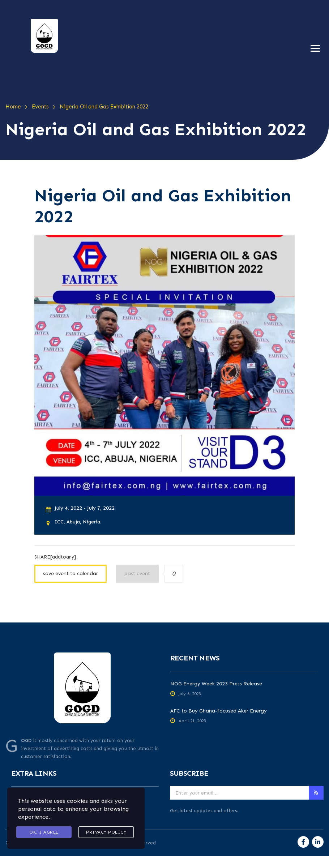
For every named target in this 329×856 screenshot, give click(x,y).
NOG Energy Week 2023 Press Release (216, 684)
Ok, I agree (44, 832)
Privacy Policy (106, 832)
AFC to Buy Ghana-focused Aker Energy (218, 711)
